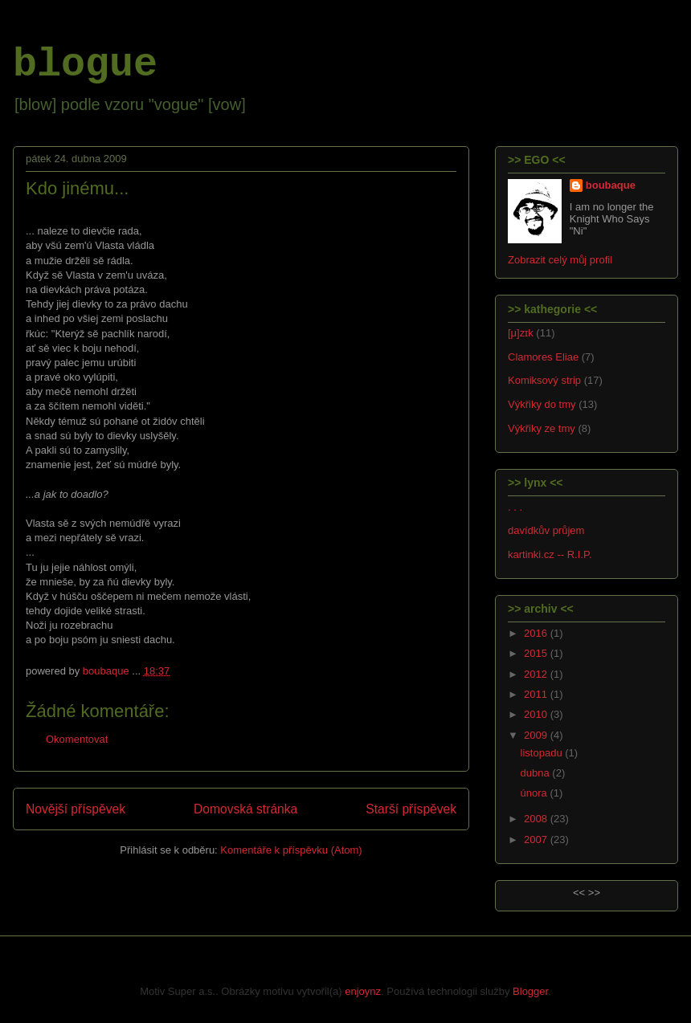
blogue (85, 65)
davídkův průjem (546, 530)
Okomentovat (77, 739)
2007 (537, 839)
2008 (537, 819)
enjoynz (363, 991)
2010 (537, 714)
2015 (537, 653)
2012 (537, 674)
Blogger (530, 991)
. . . (515, 507)
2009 (537, 735)
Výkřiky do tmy (542, 404)
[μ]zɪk (521, 333)
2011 (537, 694)
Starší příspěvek (411, 809)
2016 (537, 633)
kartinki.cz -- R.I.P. (550, 554)
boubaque (611, 185)
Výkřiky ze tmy (541, 428)
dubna (537, 773)
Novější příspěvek (75, 809)
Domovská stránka (245, 809)
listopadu (543, 753)
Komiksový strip (544, 380)
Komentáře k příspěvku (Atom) (291, 850)
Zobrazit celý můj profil (560, 260)
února (535, 793)
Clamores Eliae (543, 357)
